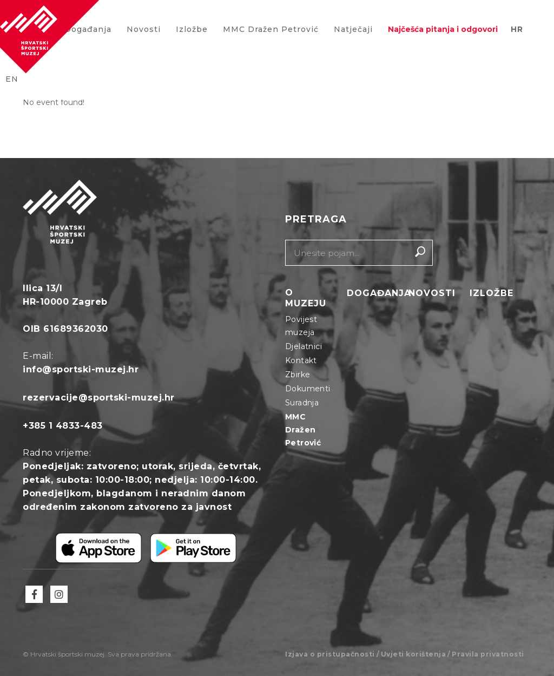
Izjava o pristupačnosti (330, 654)
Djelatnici (303, 346)
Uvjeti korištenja (413, 654)
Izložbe (192, 29)
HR (517, 29)
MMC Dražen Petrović (271, 29)
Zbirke (297, 374)
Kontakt (301, 360)
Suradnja (302, 403)
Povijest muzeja (301, 325)
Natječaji (353, 29)
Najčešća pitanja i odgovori (443, 29)
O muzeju (305, 298)
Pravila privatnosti (488, 654)
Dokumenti (308, 388)
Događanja (379, 293)
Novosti (144, 29)
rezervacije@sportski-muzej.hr (99, 397)
